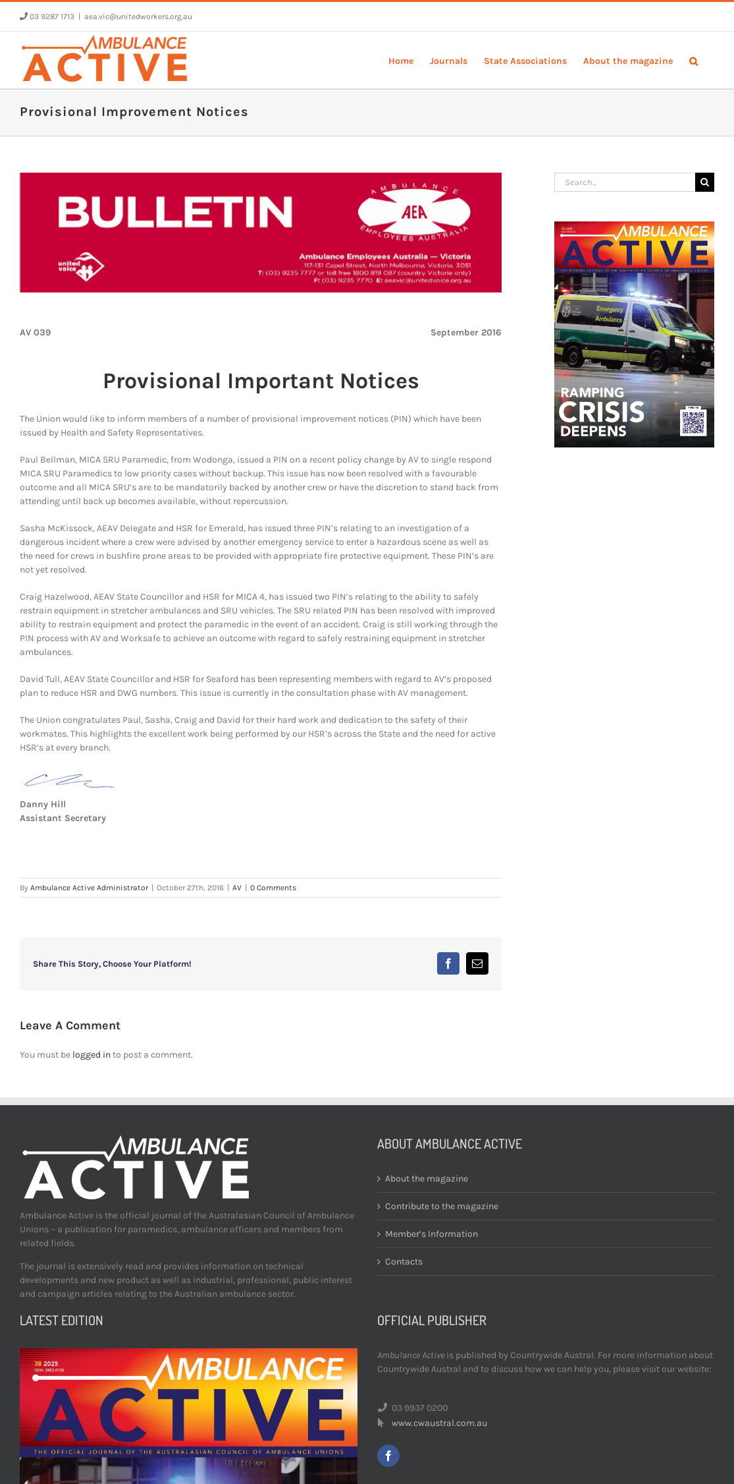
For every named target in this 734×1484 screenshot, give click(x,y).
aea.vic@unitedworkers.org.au (138, 16)
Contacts (404, 1261)
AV (237, 887)
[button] (693, 60)
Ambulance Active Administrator (89, 887)
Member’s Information (431, 1234)
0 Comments (273, 887)
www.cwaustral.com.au (439, 1423)
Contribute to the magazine (441, 1206)
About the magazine (426, 1178)
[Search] (704, 182)
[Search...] (624, 182)
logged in (91, 1054)
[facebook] (388, 1455)
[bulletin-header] (261, 233)
